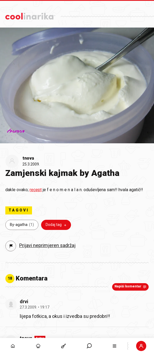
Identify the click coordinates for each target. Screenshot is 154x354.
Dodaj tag (57, 225)
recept (36, 189)
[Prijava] (141, 346)
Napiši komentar (130, 286)
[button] (89, 346)
